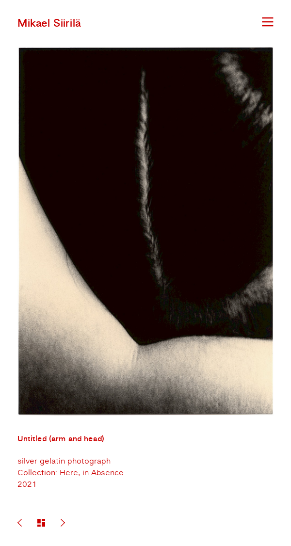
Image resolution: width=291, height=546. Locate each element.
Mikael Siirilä (49, 23)
